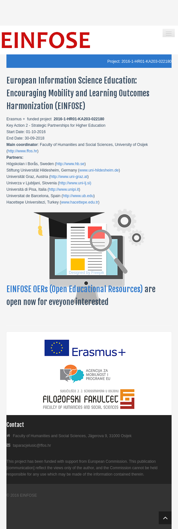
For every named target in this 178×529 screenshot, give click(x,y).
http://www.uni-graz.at (68, 176)
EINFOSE (28, 495)
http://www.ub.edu (78, 196)
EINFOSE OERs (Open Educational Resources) (75, 289)
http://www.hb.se (70, 164)
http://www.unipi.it (64, 189)
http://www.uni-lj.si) (75, 183)
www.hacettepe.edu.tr (79, 202)
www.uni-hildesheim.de (99, 170)
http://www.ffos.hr (22, 151)
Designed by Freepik (86, 272)
